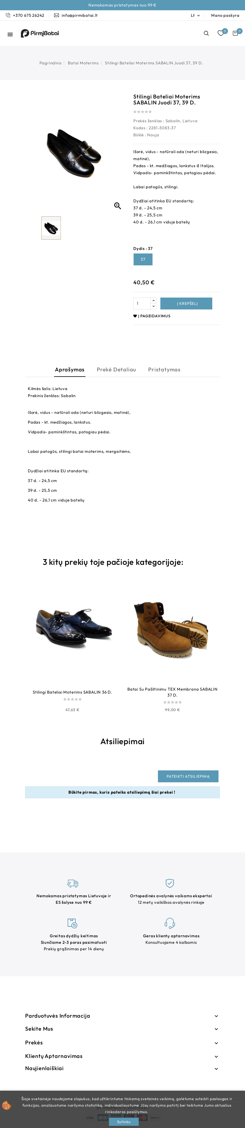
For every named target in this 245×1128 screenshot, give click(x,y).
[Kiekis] (142, 303)
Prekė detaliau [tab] (116, 369)
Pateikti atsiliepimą (188, 776)
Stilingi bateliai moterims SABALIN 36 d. (72, 692)
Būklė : (139, 134)
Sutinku (124, 1121)
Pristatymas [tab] (164, 369)
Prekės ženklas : (148, 120)
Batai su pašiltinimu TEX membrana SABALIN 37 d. (172, 692)
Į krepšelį (187, 303)
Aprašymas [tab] (70, 369)
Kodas (139, 127)
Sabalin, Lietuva (181, 120)
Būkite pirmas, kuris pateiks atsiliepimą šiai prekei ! (121, 792)
